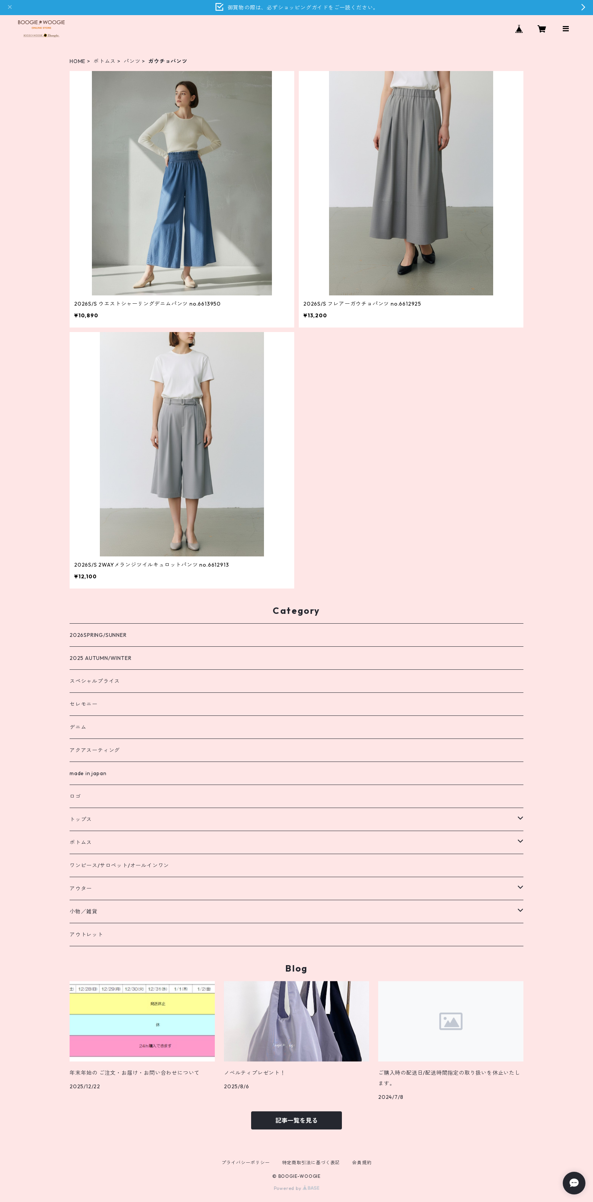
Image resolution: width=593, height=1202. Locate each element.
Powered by (297, 1188)
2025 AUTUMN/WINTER (100, 658)
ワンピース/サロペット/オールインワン (119, 865)
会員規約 (361, 1162)
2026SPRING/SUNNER (98, 635)
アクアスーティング (95, 750)
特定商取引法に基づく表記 (311, 1162)
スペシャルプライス (95, 681)
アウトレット (86, 934)
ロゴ (75, 796)
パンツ (132, 61)
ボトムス (104, 61)
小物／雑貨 (84, 911)
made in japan (88, 773)
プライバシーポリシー (246, 1162)
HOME (77, 61)
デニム (78, 727)
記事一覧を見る (296, 1120)
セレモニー (84, 704)
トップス (81, 819)
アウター (81, 888)
